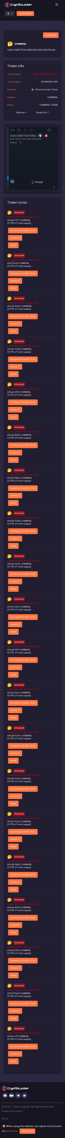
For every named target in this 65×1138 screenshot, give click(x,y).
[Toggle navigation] (56, 4)
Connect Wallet (25, 13)
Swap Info (42, 112)
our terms (11, 1131)
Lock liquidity (50, 35)
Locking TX (15, 238)
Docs (5, 1118)
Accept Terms (27, 1131)
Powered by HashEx (12, 1111)
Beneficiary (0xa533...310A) (22, 230)
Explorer (21, 112)
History (13, 245)
